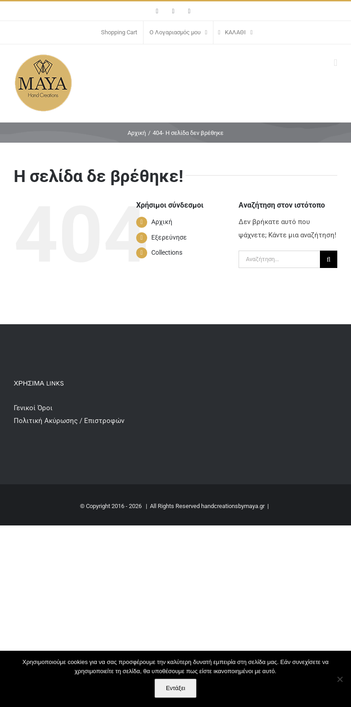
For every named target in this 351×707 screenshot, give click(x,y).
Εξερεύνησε (169, 237)
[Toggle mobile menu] (335, 63)
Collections (166, 252)
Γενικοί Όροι (34, 408)
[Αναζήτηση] (328, 259)
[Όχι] (339, 679)
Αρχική (161, 221)
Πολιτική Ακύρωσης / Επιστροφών (69, 421)
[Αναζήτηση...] (279, 259)
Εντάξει (175, 688)
